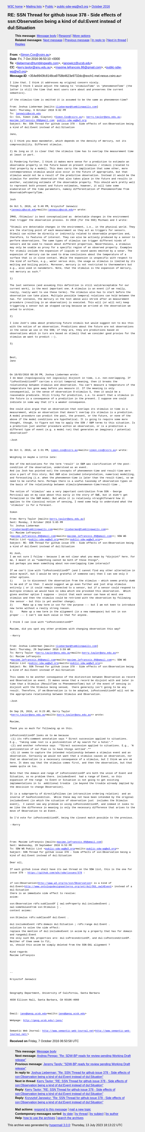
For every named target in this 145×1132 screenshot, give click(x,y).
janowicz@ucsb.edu (77, 63)
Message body (46, 35)
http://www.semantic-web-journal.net (68, 1031)
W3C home (15, 6)
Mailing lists (34, 6)
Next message (52, 40)
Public (49, 6)
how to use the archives (39, 1118)
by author (112, 1113)
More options (82, 35)
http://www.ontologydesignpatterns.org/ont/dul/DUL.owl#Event (68, 886)
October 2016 (101, 6)
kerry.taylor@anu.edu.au (34, 67)
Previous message (77, 40)
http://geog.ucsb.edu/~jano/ (43, 1020)
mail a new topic (80, 1109)
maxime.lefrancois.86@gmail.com (78, 67)
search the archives (70, 1118)
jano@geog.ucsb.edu (33, 1013)
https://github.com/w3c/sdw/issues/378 (55, 873)
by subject (96, 1113)
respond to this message (50, 1109)
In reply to (98, 40)
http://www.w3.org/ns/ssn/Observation (64, 883)
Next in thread (116, 40)
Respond (65, 35)
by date (68, 1113)
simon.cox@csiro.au (64, 450)
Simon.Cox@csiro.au (35, 54)
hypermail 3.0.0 (59, 1125)
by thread (81, 1113)
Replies (20, 44)
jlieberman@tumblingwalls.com (38, 63)
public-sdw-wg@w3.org (72, 6)
